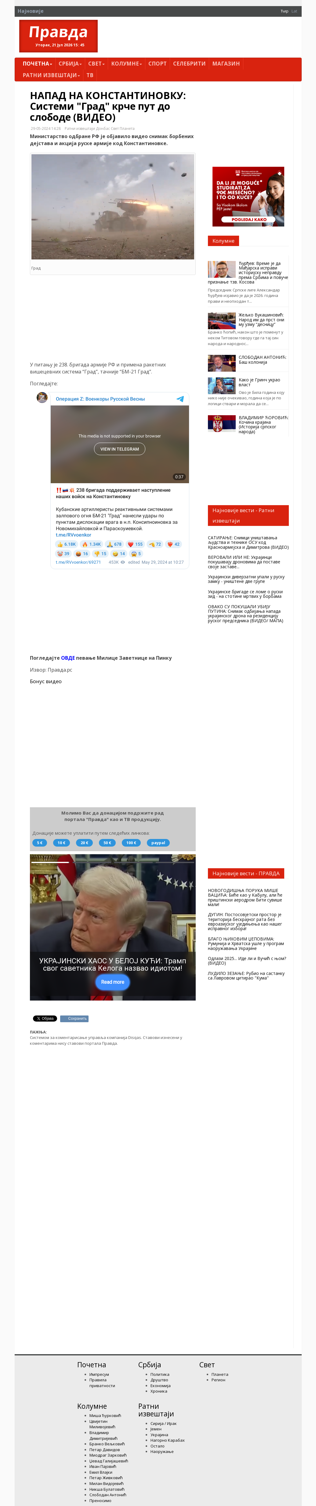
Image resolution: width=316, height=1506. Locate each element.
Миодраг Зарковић (108, 1455)
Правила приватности (102, 1382)
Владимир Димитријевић (103, 1435)
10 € (61, 842)
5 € (39, 842)
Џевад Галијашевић (108, 1461)
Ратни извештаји (51, 75)
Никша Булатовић (107, 1489)
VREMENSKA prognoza (248, 648)
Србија (70, 63)
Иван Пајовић (102, 1466)
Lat (294, 11)
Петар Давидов (104, 1449)
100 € (131, 842)
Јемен (156, 1429)
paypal (158, 842)
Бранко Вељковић (107, 1444)
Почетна (37, 63)
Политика (160, 1374)
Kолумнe (126, 63)
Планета (220, 1374)
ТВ (89, 75)
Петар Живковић (106, 1477)
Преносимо (100, 1500)
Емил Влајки (100, 1472)
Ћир (285, 11)
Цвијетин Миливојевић (102, 1424)
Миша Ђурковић (105, 1415)
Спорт (157, 63)
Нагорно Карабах (168, 1440)
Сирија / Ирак (164, 1423)
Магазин (226, 63)
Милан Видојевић (106, 1483)
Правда (58, 31)
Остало (158, 1446)
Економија (161, 1385)
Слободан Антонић (107, 1494)
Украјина (159, 1434)
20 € (84, 842)
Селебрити (189, 63)
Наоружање (162, 1451)
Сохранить (77, 1018)
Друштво (159, 1380)
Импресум (99, 1374)
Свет (96, 63)
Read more (112, 982)
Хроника (159, 1391)
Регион (218, 1380)
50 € (107, 842)
